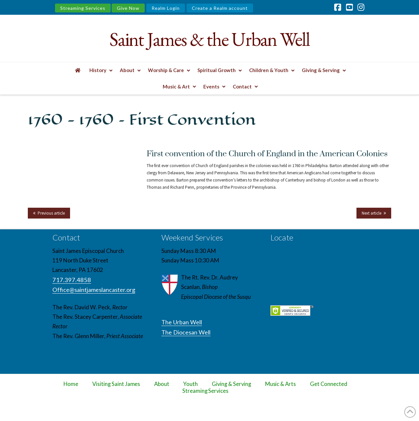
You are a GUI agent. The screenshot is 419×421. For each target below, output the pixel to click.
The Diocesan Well (185, 332)
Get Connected (328, 384)
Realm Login (166, 8)
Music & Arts (280, 384)
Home (71, 384)
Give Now (128, 8)
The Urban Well (181, 322)
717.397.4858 (71, 279)
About (161, 384)
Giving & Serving (231, 384)
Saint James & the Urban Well (209, 39)
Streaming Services (82, 8)
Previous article (51, 213)
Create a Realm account (220, 8)
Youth (190, 384)
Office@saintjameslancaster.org (93, 289)
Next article (371, 213)
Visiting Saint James (116, 384)
